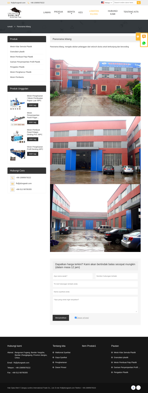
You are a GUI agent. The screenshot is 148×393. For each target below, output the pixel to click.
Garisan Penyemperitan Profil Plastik (25, 62)
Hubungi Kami (113, 12)
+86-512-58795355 (24, 189)
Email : (10, 363)
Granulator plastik (17, 52)
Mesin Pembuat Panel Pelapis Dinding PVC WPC (34, 132)
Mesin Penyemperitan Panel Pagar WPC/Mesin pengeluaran (33, 115)
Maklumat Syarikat (62, 352)
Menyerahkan (60, 318)
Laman (47, 12)
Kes (80, 12)
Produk (58, 13)
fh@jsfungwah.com (18, 3)
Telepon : (11, 368)
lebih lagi (32, 105)
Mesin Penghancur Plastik (20, 72)
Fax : (9, 373)
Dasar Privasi (60, 367)
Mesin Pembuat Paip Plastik (21, 57)
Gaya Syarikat (61, 357)
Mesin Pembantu (17, 77)
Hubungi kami (14, 346)
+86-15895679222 (37, 3)
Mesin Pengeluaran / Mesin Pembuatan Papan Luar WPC (35, 98)
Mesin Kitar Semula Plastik (21, 46)
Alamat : (10, 352)
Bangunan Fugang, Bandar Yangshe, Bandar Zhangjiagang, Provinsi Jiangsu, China (31, 355)
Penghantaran (61, 362)
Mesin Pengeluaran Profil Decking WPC (35, 148)
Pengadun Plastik (17, 67)
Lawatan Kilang (94, 12)
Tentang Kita (131, 13)
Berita (71, 13)
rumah (10, 26)
